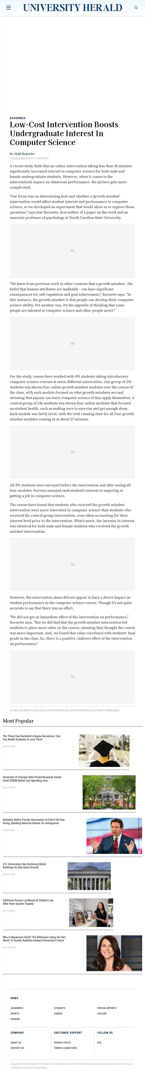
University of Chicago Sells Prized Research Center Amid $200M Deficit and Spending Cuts (32, 778)
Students (59, 1008)
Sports (15, 1013)
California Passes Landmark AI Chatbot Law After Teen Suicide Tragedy (28, 902)
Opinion (15, 1019)
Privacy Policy (40, 1067)
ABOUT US (16, 1042)
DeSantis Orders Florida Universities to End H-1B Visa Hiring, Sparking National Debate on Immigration (34, 821)
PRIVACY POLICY (62, 1042)
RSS (99, 1042)
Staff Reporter (24, 153)
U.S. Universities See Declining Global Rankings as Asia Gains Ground (24, 865)
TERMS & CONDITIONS (65, 1048)
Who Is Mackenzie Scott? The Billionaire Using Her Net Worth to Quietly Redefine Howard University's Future (34, 938)
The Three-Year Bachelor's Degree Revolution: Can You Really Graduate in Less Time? (31, 737)
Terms (125, 1064)
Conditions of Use (19, 1067)
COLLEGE (102, 1013)
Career (58, 1013)
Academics (18, 118)
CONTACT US (17, 1048)
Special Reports (107, 1008)
